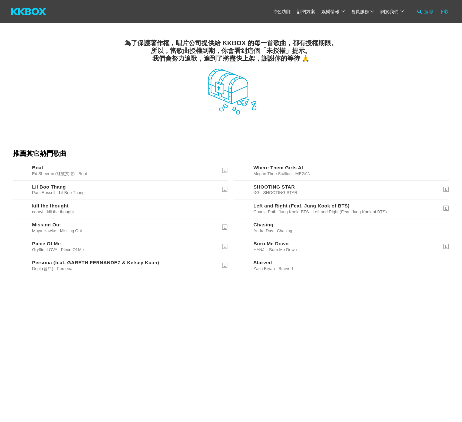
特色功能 (282, 11)
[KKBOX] (28, 11)
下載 (444, 11)
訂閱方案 (306, 11)
